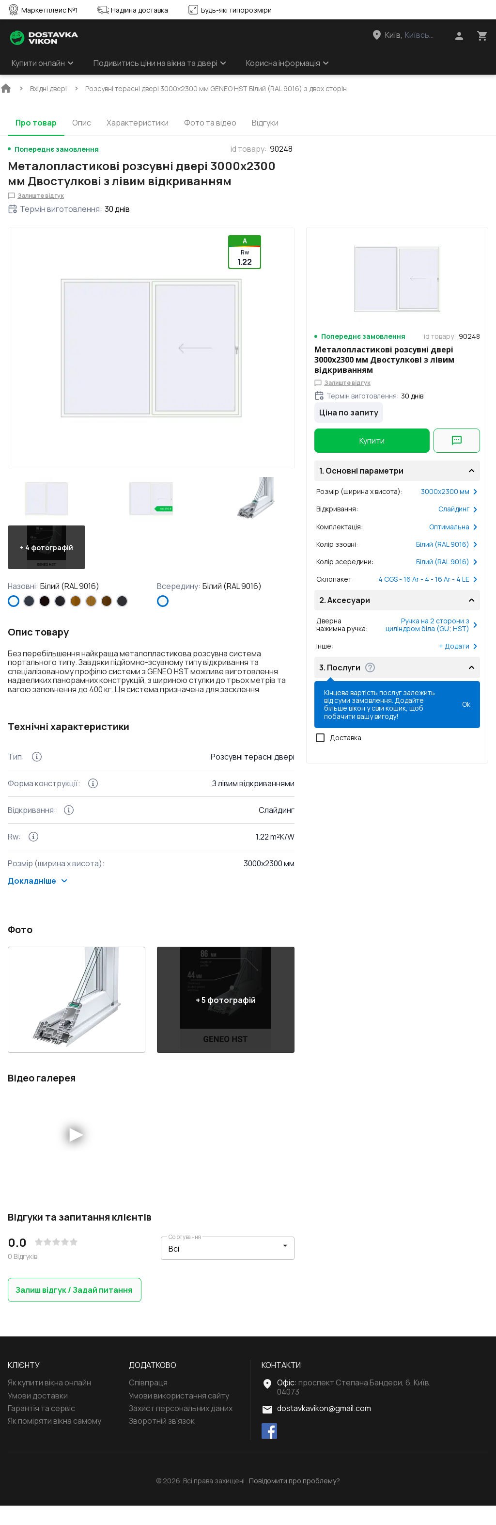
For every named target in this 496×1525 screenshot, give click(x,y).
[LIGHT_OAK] (91, 601)
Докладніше (38, 900)
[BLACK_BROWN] (44, 601)
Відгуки (265, 122)
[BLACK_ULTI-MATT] (60, 601)
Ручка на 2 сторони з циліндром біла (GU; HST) (432, 625)
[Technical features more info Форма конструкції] (93, 803)
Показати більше (47, 715)
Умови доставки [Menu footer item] (38, 1415)
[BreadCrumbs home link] (6, 88)
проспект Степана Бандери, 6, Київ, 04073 (354, 1406)
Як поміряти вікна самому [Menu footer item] (54, 1440)
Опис (81, 122)
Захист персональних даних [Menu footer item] (180, 1427)
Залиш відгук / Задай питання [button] (75, 1309)
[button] (46, 499)
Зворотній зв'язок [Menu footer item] (162, 1440)
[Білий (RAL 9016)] (13, 601)
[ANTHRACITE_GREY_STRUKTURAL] (29, 601)
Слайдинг (458, 509)
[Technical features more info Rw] (33, 856)
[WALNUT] (106, 601)
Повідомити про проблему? (294, 1500)
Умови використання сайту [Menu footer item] (179, 1415)
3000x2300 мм (449, 491)
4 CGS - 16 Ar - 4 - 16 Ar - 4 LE (428, 579)
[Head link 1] (44, 38)
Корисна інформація (287, 63)
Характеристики (138, 122)
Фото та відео (210, 122)
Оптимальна (453, 527)
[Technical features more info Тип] (37, 776)
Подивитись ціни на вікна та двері (160, 63)
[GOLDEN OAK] (75, 601)
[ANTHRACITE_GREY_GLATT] (122, 601)
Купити (372, 440)
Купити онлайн (43, 63)
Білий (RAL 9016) (447, 544)
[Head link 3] (412, 35)
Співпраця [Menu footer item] (148, 1402)
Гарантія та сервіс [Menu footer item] (41, 1427)
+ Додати (458, 646)
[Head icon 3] (482, 36)
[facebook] (269, 1451)
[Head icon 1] (459, 36)
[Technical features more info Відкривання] (69, 829)
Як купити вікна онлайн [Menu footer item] (49, 1402)
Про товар (36, 122)
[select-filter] (220, 1267)
